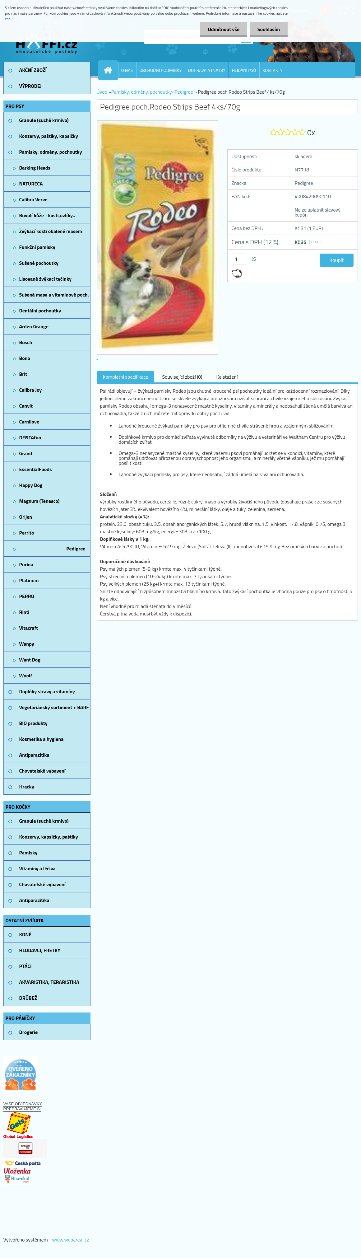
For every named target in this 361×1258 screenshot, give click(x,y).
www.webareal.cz (70, 1239)
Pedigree (183, 92)
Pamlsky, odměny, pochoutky (141, 92)
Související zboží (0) (182, 377)
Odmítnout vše (223, 29)
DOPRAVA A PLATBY (206, 70)
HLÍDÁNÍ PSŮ (244, 70)
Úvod (102, 92)
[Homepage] (111, 70)
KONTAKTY (272, 70)
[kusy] (239, 259)
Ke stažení (227, 377)
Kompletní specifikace (125, 377)
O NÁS (127, 70)
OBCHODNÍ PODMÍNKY (160, 70)
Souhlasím (268, 29)
